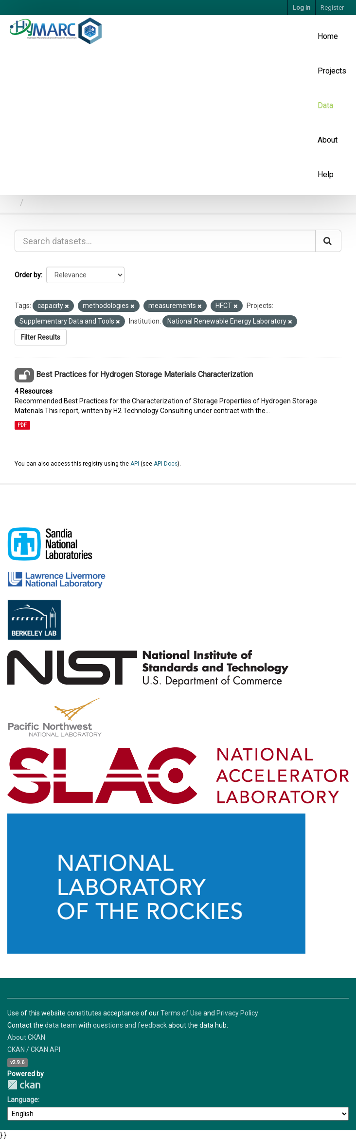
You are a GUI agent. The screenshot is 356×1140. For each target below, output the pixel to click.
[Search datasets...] (165, 241)
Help (326, 174)
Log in (301, 7)
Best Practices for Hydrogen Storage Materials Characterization (144, 374)
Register (332, 7)
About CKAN (26, 1037)
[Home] (11, 202)
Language (22, 1100)
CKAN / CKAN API (33, 1049)
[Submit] (328, 241)
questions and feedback (130, 1025)
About (328, 140)
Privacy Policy (237, 1013)
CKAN (23, 1085)
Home (328, 36)
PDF (22, 425)
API (134, 463)
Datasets (45, 202)
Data (325, 105)
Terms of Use (181, 1013)
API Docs (166, 463)
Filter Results (40, 337)
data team (61, 1025)
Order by (28, 275)
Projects (332, 70)
